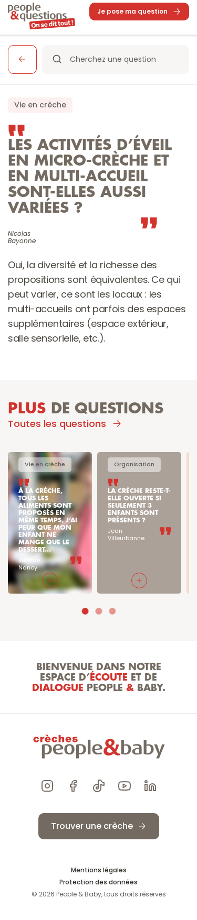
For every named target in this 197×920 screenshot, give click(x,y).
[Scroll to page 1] (86, 611)
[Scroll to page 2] (99, 611)
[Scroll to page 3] (111, 611)
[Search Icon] (115, 59)
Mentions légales (99, 870)
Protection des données (98, 882)
